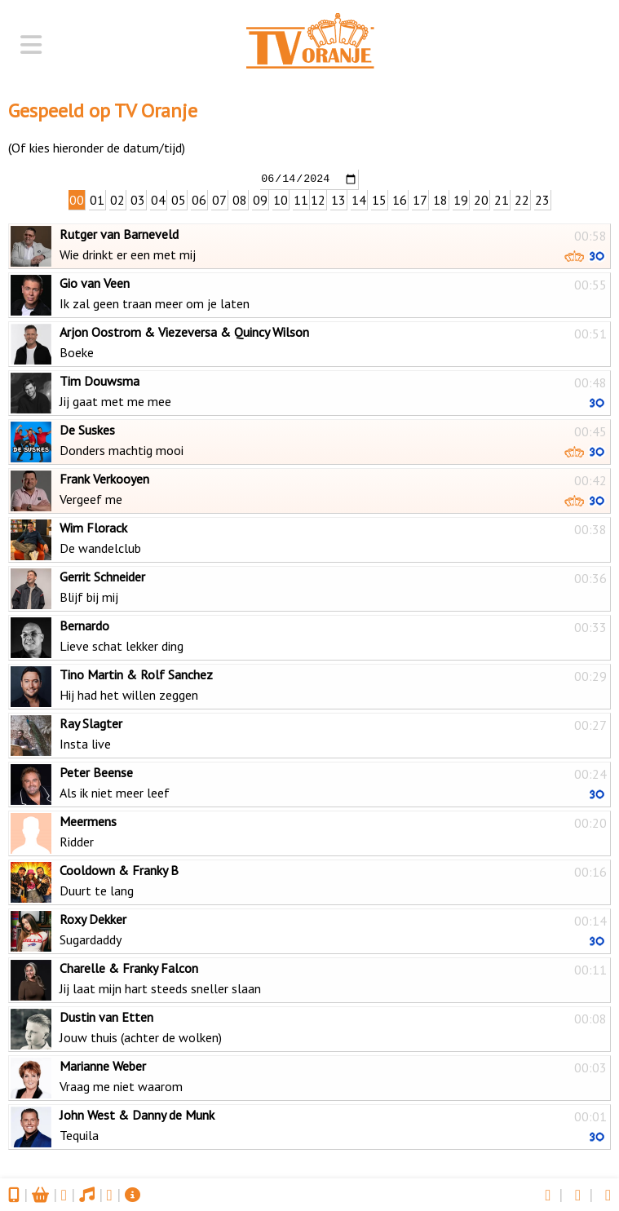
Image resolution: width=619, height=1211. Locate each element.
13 (338, 199)
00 (76, 199)
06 (199, 199)
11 (301, 199)
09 (260, 199)
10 (280, 199)
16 (399, 199)
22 (522, 199)
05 (178, 199)
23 (542, 199)
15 (379, 199)
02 (117, 199)
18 (440, 199)
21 (501, 199)
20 (481, 199)
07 (219, 199)
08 (239, 199)
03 (137, 199)
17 (420, 199)
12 (318, 199)
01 (97, 199)
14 (359, 199)
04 (158, 199)
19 (460, 199)
